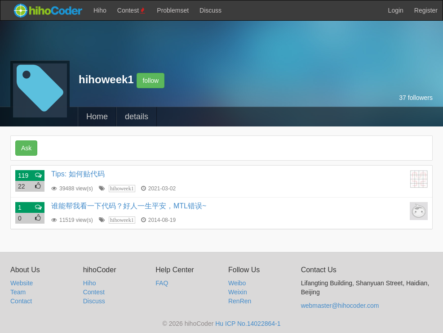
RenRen (239, 301)
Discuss (210, 10)
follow (150, 80)
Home (97, 116)
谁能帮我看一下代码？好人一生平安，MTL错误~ (128, 206)
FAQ (161, 283)
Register (426, 10)
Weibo (237, 283)
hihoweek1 (122, 188)
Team (18, 292)
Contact (21, 301)
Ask (26, 148)
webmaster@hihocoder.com (340, 305)
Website (21, 283)
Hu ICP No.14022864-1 (247, 323)
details (136, 116)
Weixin (237, 292)
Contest (131, 10)
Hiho (99, 10)
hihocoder (47, 10)
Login (395, 10)
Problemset (173, 10)
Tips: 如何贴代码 (78, 174)
